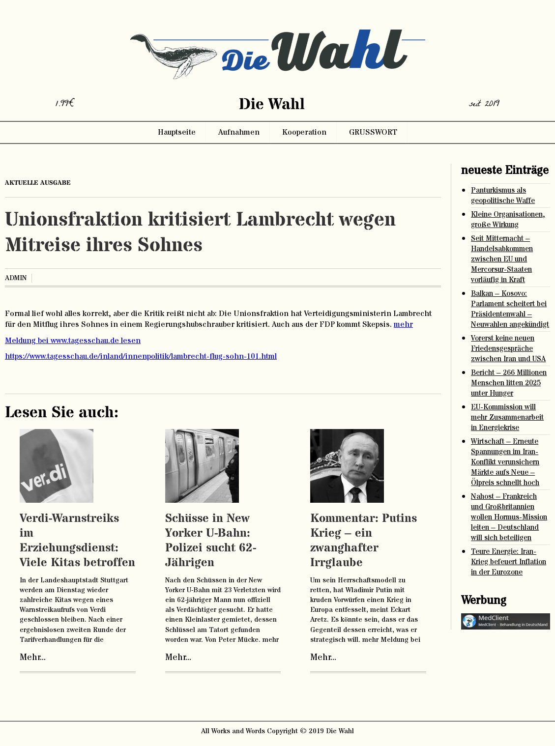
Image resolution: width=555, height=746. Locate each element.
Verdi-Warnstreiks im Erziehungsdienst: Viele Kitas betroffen (77, 541)
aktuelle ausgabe (38, 182)
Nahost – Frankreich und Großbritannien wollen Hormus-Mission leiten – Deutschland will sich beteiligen (509, 517)
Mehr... (33, 657)
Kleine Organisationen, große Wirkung (508, 219)
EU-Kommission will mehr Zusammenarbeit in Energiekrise (507, 417)
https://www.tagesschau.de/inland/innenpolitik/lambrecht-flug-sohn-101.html (141, 356)
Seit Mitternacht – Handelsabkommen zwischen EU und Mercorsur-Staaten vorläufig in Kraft (502, 259)
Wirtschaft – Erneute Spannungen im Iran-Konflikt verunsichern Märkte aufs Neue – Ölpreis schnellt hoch (505, 462)
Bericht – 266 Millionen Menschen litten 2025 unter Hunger (509, 383)
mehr (403, 324)
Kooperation (304, 132)
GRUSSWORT (373, 132)
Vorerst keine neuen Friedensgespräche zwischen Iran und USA (508, 348)
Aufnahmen (239, 132)
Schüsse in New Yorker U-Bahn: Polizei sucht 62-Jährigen (210, 541)
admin (16, 278)
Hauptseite (177, 132)
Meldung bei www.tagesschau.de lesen (73, 340)
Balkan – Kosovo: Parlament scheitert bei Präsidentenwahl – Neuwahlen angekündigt (510, 309)
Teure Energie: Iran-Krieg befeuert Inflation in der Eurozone (508, 561)
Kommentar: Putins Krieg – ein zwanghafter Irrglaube (363, 541)
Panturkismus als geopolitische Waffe (503, 195)
